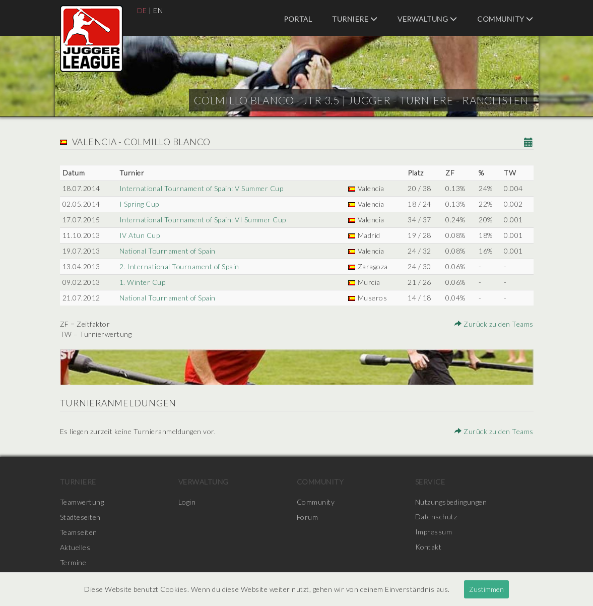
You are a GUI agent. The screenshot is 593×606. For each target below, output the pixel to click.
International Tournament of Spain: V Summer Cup (201, 188)
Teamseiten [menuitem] (78, 532)
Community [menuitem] (505, 19)
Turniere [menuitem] (354, 19)
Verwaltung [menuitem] (427, 19)
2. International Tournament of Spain (179, 266)
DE (142, 10)
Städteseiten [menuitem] (80, 517)
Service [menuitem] (430, 481)
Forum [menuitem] (307, 517)
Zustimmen (486, 589)
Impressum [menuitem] (433, 532)
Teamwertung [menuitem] (82, 502)
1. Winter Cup (142, 282)
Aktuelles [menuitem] (75, 547)
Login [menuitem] (187, 502)
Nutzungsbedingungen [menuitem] (451, 502)
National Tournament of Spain (167, 251)
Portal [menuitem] (298, 19)
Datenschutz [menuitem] (436, 517)
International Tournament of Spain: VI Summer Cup (203, 219)
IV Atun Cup (139, 235)
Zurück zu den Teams (494, 324)
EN (158, 10)
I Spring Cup (139, 204)
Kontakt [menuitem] (428, 547)
